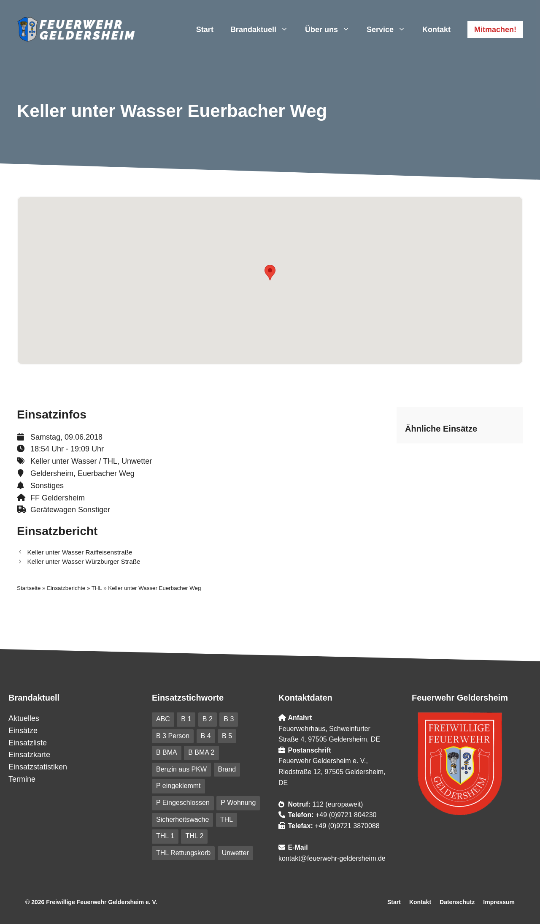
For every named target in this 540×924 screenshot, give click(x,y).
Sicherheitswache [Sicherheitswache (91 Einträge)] (182, 819)
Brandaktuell (263, 29)
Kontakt (436, 29)
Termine (21, 779)
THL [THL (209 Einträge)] (226, 819)
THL (110, 461)
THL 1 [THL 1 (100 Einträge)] (165, 836)
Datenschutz (457, 902)
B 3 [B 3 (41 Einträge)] (229, 719)
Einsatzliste (27, 743)
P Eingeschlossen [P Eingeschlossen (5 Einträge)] (183, 802)
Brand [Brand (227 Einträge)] (227, 769)
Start (204, 29)
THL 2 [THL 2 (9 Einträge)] (194, 836)
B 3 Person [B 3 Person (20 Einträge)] (172, 735)
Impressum (499, 902)
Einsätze (23, 730)
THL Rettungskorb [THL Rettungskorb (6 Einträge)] (183, 852)
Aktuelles (23, 718)
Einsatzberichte (66, 588)
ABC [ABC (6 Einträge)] (163, 719)
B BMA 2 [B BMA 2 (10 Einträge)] (201, 752)
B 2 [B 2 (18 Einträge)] (207, 719)
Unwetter (137, 461)
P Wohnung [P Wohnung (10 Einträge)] (238, 802)
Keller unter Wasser (63, 461)
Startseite (28, 588)
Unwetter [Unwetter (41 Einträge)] (235, 852)
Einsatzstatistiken (37, 767)
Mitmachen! (495, 29)
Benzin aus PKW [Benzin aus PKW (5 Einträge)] (181, 769)
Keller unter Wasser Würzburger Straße (83, 561)
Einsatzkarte (29, 754)
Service (390, 29)
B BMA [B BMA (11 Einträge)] (166, 752)
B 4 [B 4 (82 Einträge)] (206, 735)
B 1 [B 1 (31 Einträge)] (186, 719)
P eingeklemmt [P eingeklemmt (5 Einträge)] (178, 785)
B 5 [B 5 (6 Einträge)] (227, 735)
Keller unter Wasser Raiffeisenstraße (79, 552)
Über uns (331, 29)
